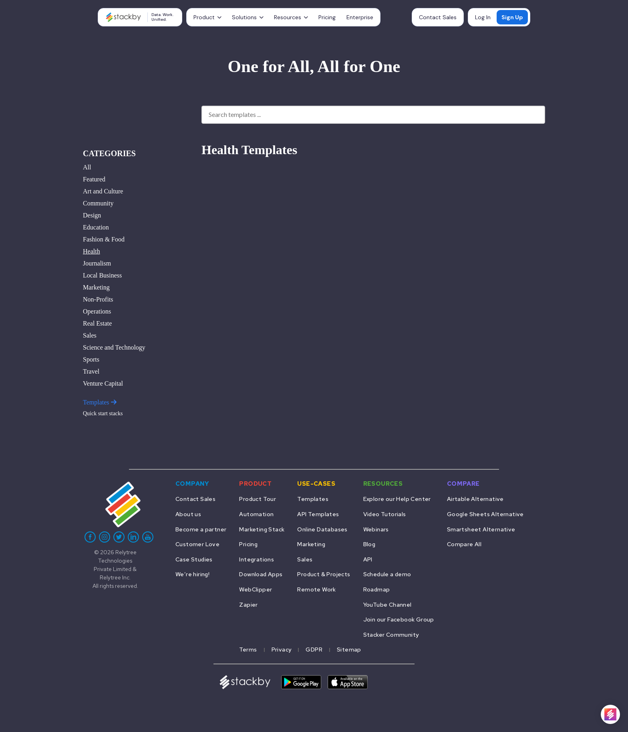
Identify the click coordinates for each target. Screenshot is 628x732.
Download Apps (260, 574)
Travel (91, 371)
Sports (91, 359)
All (87, 167)
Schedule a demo (387, 574)
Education (96, 227)
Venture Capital (103, 383)
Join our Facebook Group (398, 619)
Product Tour (257, 499)
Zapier (248, 604)
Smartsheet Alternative (481, 529)
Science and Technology (114, 347)
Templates (100, 402)
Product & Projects (323, 574)
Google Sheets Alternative (485, 514)
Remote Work (316, 589)
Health (91, 251)
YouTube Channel (387, 604)
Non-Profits (98, 299)
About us (188, 514)
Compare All (464, 544)
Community (98, 203)
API (367, 559)
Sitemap (349, 649)
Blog (369, 544)
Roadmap (376, 589)
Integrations (256, 559)
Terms (248, 649)
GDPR (314, 649)
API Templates (318, 514)
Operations (97, 311)
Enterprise (359, 17)
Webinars (376, 529)
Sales (90, 335)
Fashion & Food (104, 239)
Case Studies (194, 559)
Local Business (102, 275)
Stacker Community (391, 634)
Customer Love (197, 544)
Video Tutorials (384, 514)
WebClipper (255, 589)
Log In (483, 17)
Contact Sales (438, 17)
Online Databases (322, 529)
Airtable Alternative (475, 499)
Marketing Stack (261, 529)
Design (92, 215)
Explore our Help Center (397, 499)
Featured (94, 179)
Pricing (327, 17)
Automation (256, 514)
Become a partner (200, 529)
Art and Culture (103, 191)
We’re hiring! (192, 574)
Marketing (96, 287)
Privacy (282, 649)
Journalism (97, 263)
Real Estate (97, 323)
